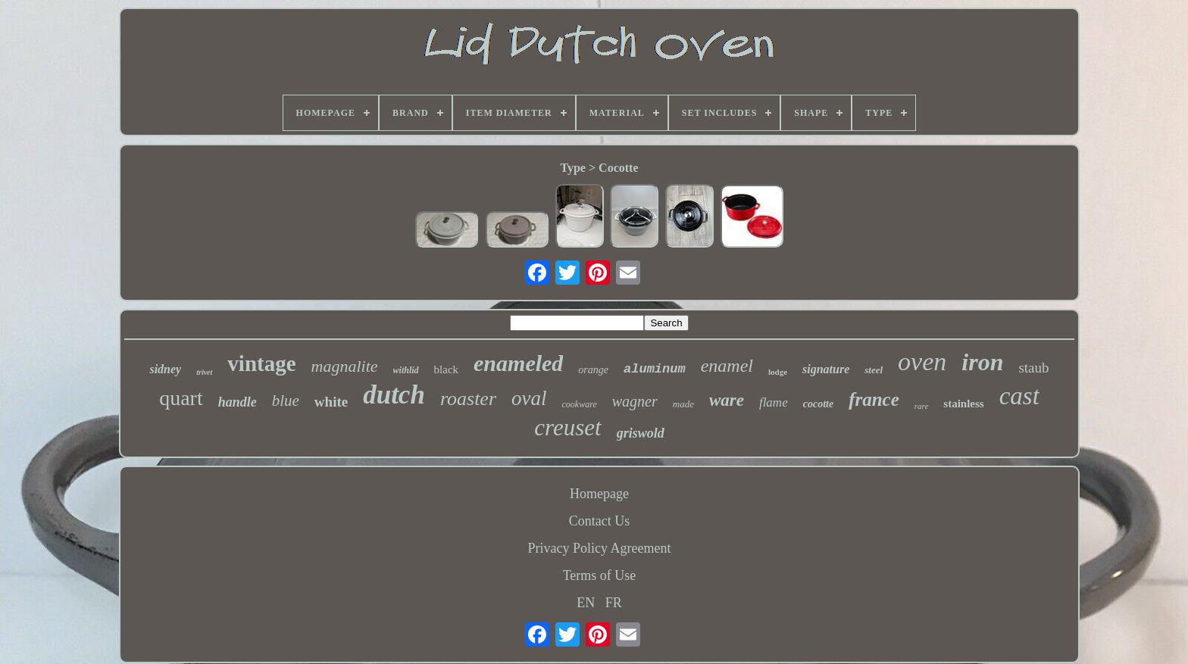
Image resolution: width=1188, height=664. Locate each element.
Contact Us (599, 520)
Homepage (599, 493)
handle (237, 402)
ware (726, 400)
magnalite (344, 366)
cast (1019, 396)
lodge (777, 371)
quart (181, 398)
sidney (165, 369)
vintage (261, 363)
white (331, 402)
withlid (406, 370)
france (874, 399)
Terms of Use (599, 575)
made (683, 404)
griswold (640, 433)
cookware (579, 404)
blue (285, 400)
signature (825, 369)
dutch (394, 395)
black (446, 369)
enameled (518, 363)
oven (922, 362)
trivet (204, 372)
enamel (727, 366)
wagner (635, 401)
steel (873, 370)
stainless (963, 403)
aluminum (655, 369)
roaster (468, 399)
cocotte (818, 404)
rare (921, 405)
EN (586, 602)
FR (613, 602)
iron (982, 362)
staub (1033, 368)
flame (773, 402)
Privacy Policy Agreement (599, 548)
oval (529, 398)
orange (593, 370)
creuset (567, 427)
